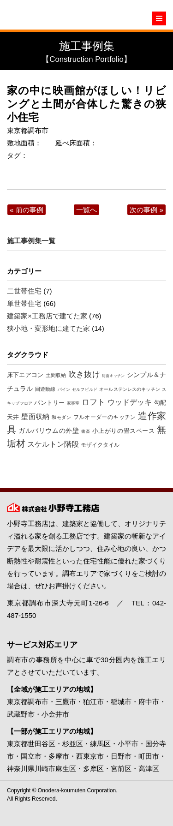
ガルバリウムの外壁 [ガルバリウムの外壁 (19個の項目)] (48, 430)
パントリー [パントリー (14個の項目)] (49, 402)
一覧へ (86, 210)
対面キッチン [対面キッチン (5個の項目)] (113, 376)
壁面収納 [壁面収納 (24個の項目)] (35, 416)
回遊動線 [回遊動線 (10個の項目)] (45, 389)
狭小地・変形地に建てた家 (48, 328)
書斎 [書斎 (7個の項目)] (85, 431)
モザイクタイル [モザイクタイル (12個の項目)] (100, 445)
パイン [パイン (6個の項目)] (64, 389)
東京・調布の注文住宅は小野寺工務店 (48, 15)
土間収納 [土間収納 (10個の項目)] (56, 375)
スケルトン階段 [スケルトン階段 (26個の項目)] (53, 444)
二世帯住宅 (24, 291)
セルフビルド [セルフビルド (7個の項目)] (84, 389)
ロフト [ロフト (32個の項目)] (94, 402)
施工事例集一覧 (31, 241)
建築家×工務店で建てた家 (47, 316)
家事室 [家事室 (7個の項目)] (73, 403)
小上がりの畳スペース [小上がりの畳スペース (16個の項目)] (123, 430)
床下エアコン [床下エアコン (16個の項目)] (25, 374)
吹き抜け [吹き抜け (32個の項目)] (84, 374)
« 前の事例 (26, 210)
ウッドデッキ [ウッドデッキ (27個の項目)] (129, 402)
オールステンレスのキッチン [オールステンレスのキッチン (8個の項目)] (129, 389)
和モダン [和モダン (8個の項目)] (61, 417)
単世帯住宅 (24, 303)
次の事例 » (146, 210)
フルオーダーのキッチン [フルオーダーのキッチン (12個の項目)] (104, 417)
